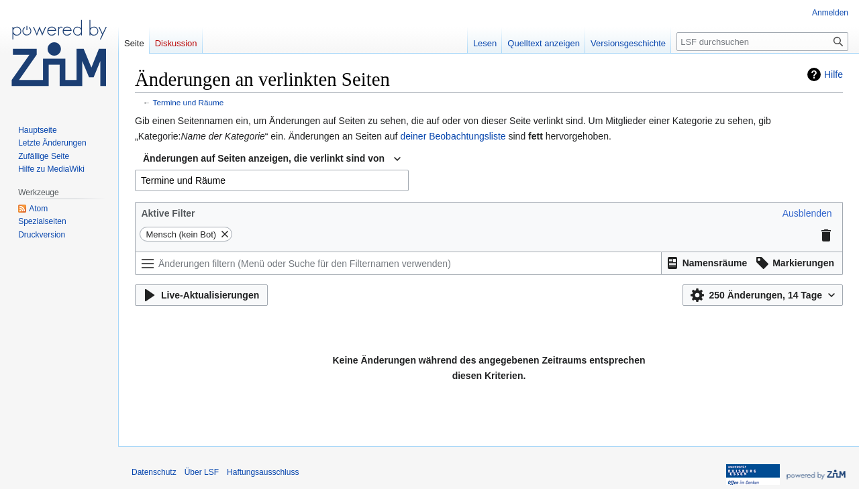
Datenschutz (154, 472)
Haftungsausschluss (263, 472)
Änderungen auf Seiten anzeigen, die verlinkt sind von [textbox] (264, 158)
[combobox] (272, 159)
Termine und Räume (188, 102)
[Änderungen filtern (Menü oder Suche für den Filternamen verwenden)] (398, 263)
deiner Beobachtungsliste (452, 136)
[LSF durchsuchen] (762, 41)
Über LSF (202, 472)
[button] (807, 213)
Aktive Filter (168, 213)
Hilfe (833, 74)
